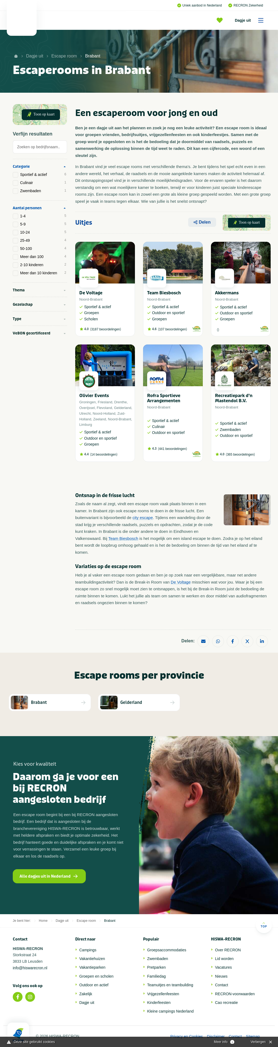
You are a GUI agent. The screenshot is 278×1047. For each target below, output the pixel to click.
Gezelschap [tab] (23, 304)
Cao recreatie (226, 1002)
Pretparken (156, 967)
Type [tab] (17, 319)
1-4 (43, 216)
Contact (221, 985)
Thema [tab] (19, 290)
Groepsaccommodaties (166, 950)
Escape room (64, 56)
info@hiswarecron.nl (30, 968)
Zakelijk (85, 994)
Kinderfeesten (158, 1002)
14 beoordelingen (103, 454)
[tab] (40, 148)
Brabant (92, 56)
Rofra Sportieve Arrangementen (163, 398)
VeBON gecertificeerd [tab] (31, 333)
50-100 (43, 248)
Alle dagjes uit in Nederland (49, 876)
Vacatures (223, 967)
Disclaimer (216, 1036)
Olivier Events (94, 395)
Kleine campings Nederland (170, 1011)
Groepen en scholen (96, 976)
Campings (87, 950)
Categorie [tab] (21, 166)
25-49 (43, 240)
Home (43, 921)
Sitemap (253, 1036)
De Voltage (90, 293)
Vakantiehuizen (92, 958)
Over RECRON (228, 950)
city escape (142, 517)
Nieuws (221, 976)
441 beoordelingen (172, 449)
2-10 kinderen (43, 265)
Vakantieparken (92, 967)
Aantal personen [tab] (27, 208)
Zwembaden (43, 191)
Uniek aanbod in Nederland (199, 5)
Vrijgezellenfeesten (163, 994)
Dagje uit (251, 20)
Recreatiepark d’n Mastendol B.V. (233, 398)
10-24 (43, 232)
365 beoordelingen (240, 454)
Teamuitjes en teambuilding (170, 985)
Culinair (43, 183)
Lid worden (224, 958)
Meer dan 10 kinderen (43, 273)
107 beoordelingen (172, 329)
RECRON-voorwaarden (235, 994)
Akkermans (227, 293)
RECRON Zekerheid (245, 5)
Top (264, 925)
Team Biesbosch (164, 293)
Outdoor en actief (93, 985)
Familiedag (156, 976)
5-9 (43, 224)
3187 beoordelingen (105, 329)
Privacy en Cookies (186, 1036)
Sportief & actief (43, 174)
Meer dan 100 (43, 256)
